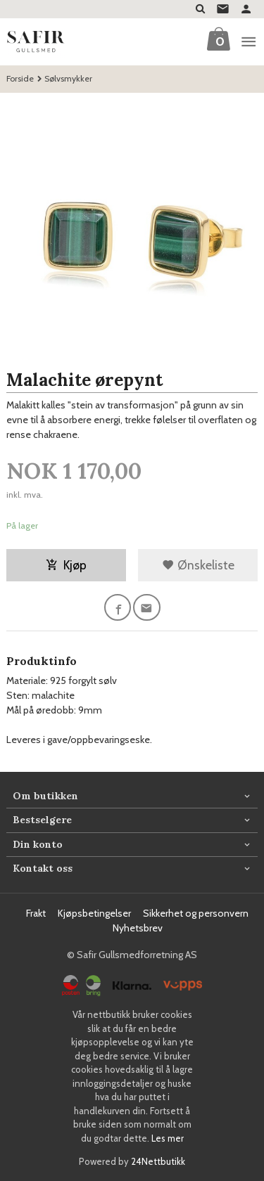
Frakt (36, 913)
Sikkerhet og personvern (196, 913)
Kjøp (66, 564)
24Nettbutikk (158, 1161)
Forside (20, 78)
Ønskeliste (198, 564)
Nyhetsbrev (138, 928)
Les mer (167, 1138)
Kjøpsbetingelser (94, 913)
